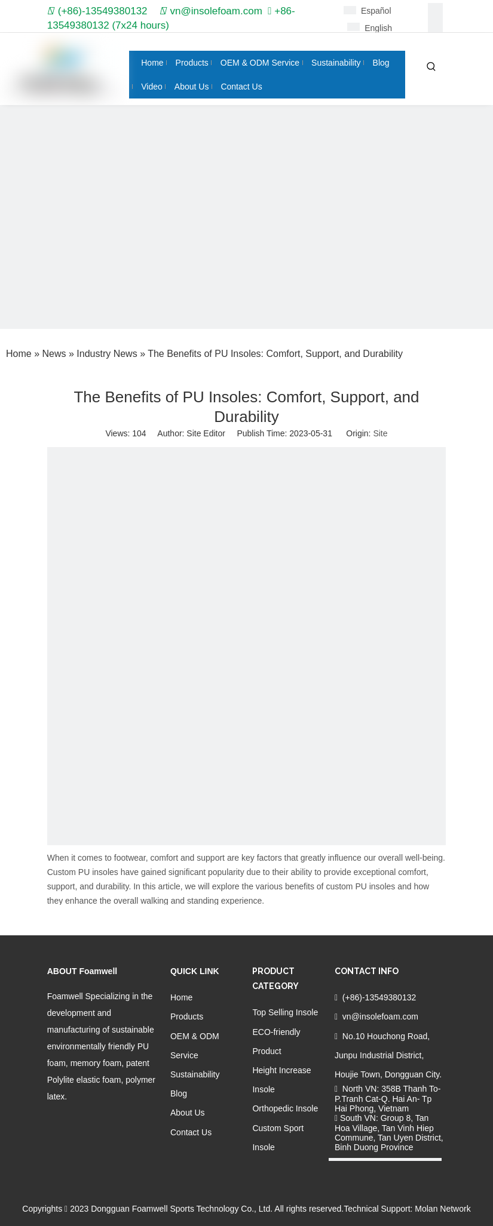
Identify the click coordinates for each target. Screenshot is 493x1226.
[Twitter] (95, 1121)
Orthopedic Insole (285, 1108)
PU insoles (98, 872)
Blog (178, 1093)
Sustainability (195, 1074)
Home (181, 997)
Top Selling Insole (285, 1012)
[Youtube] (115, 1121)
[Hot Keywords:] (431, 67)
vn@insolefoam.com (216, 11)
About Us (187, 1112)
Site (380, 433)
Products (186, 1016)
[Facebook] (435, 10)
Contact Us (191, 1132)
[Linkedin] (435, 25)
